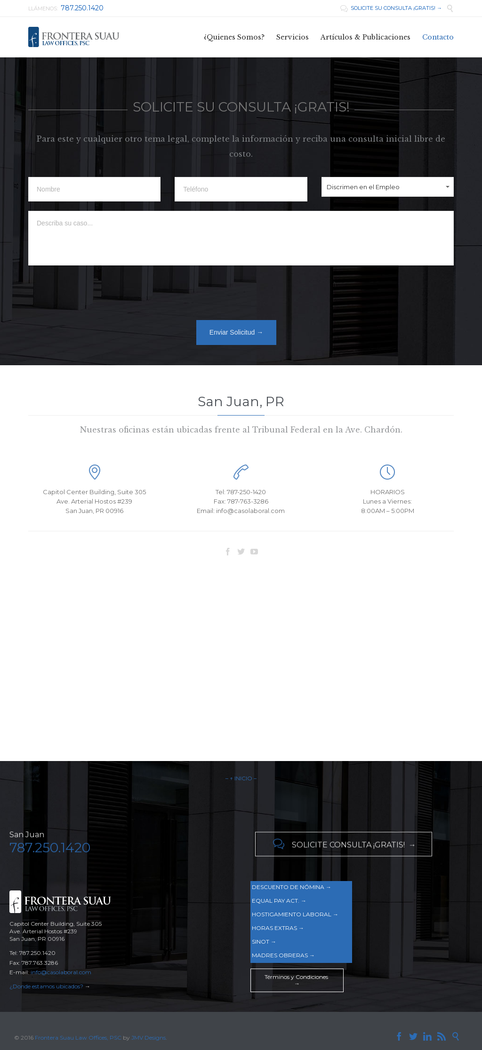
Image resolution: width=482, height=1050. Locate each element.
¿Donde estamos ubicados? (46, 986)
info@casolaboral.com (61, 972)
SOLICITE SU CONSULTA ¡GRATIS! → (391, 8)
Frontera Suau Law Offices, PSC (79, 1037)
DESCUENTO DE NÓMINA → (291, 886)
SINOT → (264, 941)
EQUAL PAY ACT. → (279, 900)
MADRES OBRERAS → (283, 955)
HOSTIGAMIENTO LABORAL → (295, 914)
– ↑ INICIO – (241, 778)
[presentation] (99, 295)
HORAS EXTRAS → (278, 927)
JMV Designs (148, 1037)
